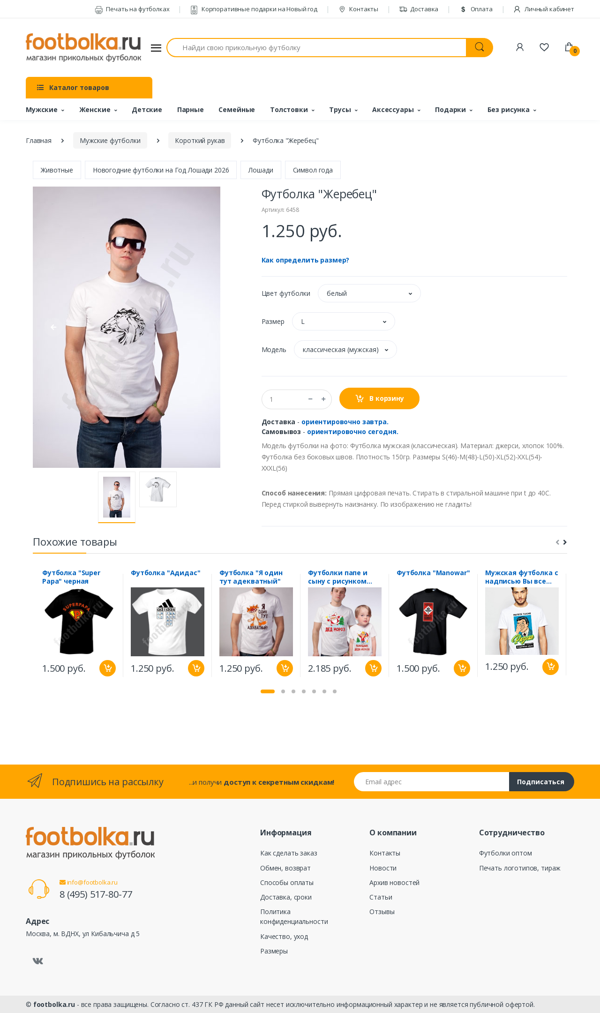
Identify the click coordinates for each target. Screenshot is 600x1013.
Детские (147, 109)
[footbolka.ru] (83, 47)
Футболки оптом (505, 852)
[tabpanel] (79, 625)
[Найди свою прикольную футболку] (316, 47)
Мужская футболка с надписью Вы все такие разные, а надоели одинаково (521, 577)
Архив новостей (394, 882)
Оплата (476, 9)
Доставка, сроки (286, 897)
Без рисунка (509, 109)
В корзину (379, 399)
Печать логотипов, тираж (520, 867)
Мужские (42, 109)
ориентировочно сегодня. (352, 431)
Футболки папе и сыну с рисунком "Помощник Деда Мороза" (339, 577)
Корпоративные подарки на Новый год (253, 9)
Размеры (274, 950)
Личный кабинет (543, 9)
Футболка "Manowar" (433, 573)
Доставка (419, 9)
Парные (190, 109)
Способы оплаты (287, 882)
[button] (369, 293)
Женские (95, 109)
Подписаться (540, 781)
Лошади (260, 169)
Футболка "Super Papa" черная (71, 577)
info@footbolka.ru (89, 882)
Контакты (358, 9)
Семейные (236, 109)
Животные (57, 169)
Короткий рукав (200, 140)
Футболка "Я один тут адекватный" (251, 577)
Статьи (380, 897)
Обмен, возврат (285, 867)
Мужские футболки (110, 140)
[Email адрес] (432, 781)
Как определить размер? (306, 259)
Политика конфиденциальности (294, 916)
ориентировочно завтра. (345, 421)
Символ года (313, 169)
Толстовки (289, 109)
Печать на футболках (132, 9)
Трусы (340, 109)
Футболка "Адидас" (166, 573)
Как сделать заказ (288, 852)
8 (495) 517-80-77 (96, 894)
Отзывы (381, 911)
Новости (383, 867)
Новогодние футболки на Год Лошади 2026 (161, 169)
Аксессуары (393, 109)
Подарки (450, 109)
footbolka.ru (54, 1004)
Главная (39, 140)
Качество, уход (284, 936)
